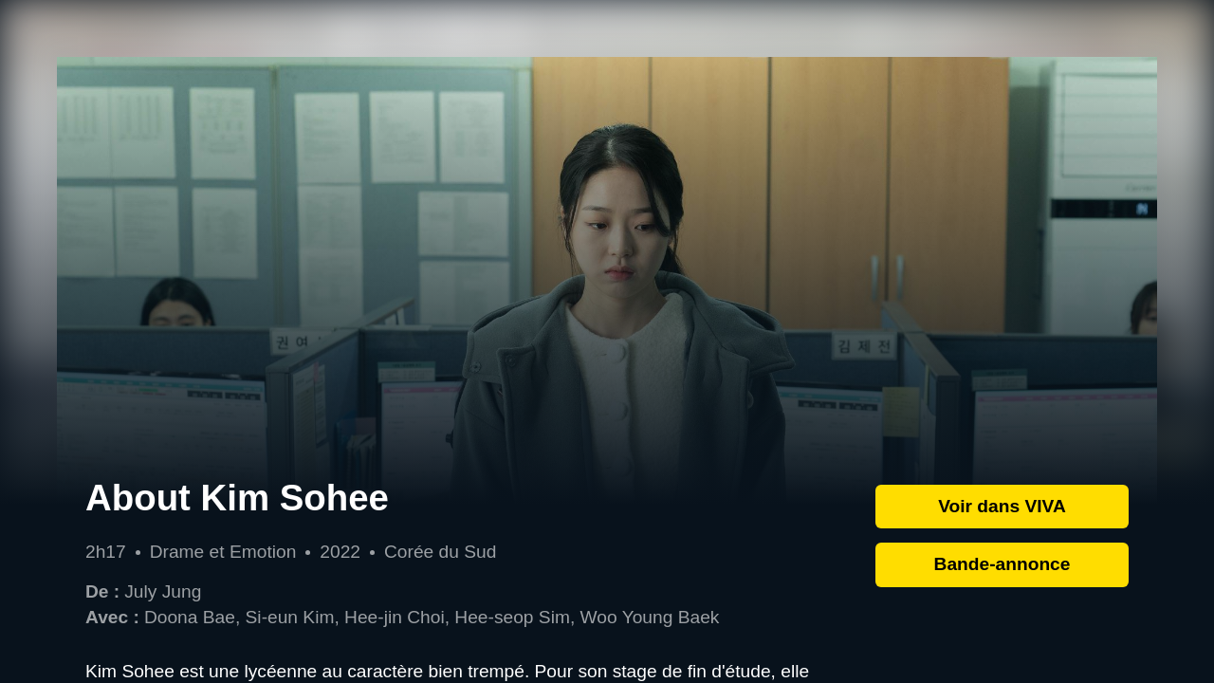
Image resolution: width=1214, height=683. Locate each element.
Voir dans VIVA (1002, 506)
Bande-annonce (1002, 564)
